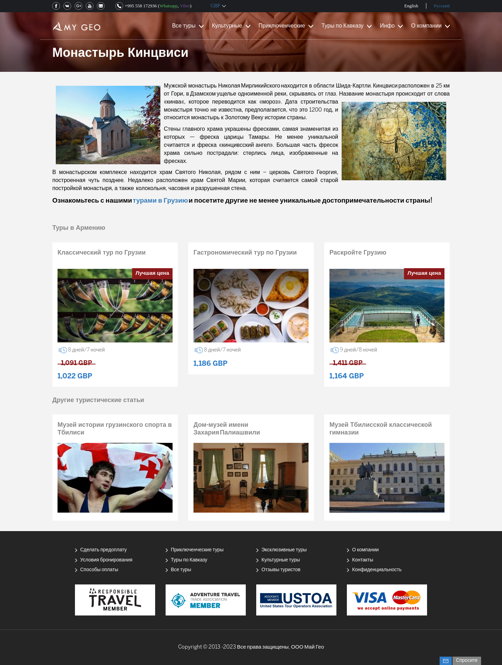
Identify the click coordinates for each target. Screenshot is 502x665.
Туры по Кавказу (342, 26)
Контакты (362, 560)
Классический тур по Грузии (102, 253)
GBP (215, 5)
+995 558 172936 (141, 5)
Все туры (183, 26)
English (411, 5)
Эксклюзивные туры (284, 550)
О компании (426, 26)
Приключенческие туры (197, 550)
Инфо (387, 26)
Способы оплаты (99, 570)
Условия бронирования (106, 560)
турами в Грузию (160, 201)
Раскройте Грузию (357, 253)
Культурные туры (280, 560)
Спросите (467, 660)
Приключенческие (282, 26)
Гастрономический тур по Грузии (245, 253)
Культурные (227, 26)
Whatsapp (168, 5)
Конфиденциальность (377, 570)
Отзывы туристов (281, 570)
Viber (185, 5)
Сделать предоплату (103, 550)
